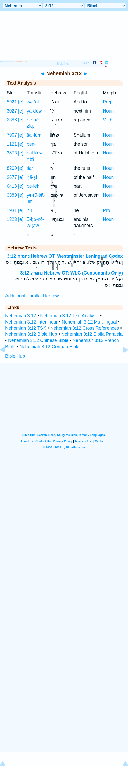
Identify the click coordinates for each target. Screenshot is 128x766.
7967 (12, 135)
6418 (12, 186)
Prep (107, 101)
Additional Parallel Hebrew (32, 295)
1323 (12, 219)
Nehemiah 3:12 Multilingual (89, 322)
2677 (12, 177)
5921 (12, 101)
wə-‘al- (33, 101)
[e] (20, 101)
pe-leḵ (33, 186)
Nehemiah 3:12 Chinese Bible (38, 340)
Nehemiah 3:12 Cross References (84, 328)
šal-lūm (34, 135)
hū (29, 210)
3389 (12, 195)
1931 (12, 210)
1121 (12, 144)
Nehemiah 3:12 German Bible (49, 346)
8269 (12, 168)
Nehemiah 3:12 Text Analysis (69, 315)
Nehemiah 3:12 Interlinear (31, 322)
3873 (12, 153)
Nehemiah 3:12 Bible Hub (31, 334)
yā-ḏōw (34, 111)
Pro (106, 210)
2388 (12, 119)
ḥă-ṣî (32, 177)
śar (30, 168)
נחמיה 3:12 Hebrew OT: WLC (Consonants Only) (71, 273)
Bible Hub (15, 356)
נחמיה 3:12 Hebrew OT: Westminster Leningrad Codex (65, 256)
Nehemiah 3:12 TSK (25, 328)
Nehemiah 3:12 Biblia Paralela (92, 334)
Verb (107, 119)
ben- (31, 144)
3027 (12, 111)
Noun (108, 111)
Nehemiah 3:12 (20, 315)
